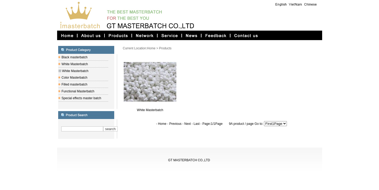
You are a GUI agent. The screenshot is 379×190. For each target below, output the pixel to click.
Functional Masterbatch (77, 91)
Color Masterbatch (74, 77)
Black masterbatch (74, 57)
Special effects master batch (81, 98)
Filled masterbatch (74, 84)
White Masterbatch (74, 64)
